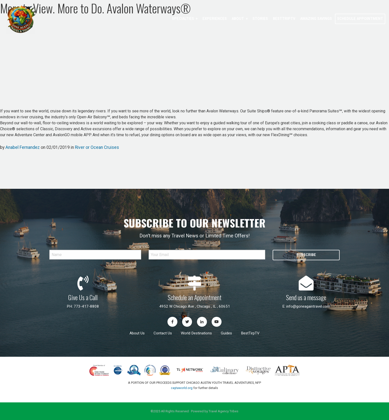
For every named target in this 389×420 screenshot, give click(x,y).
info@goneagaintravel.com (308, 306)
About (238, 19)
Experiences (214, 19)
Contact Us (163, 333)
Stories (260, 19)
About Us (137, 333)
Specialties (183, 19)
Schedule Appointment (360, 19)
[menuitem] (184, 19)
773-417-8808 (86, 306)
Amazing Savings (316, 19)
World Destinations (196, 333)
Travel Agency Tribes (223, 411)
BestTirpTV (250, 333)
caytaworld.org (182, 388)
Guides (226, 333)
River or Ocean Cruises (97, 147)
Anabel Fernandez (22, 147)
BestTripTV (284, 19)
